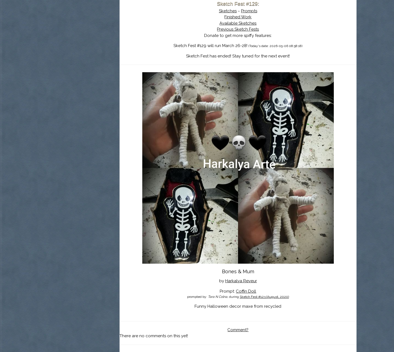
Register (90, 64)
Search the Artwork (78, 55)
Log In (65, 64)
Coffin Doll (246, 291)
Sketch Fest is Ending (78, 30)
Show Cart (70, 71)
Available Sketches (237, 23)
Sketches (228, 10)
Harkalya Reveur (241, 280)
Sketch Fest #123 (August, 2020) (264, 297)
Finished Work (237, 16)
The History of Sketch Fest (78, 47)
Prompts (249, 10)
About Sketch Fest (78, 39)
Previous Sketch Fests (238, 29)
